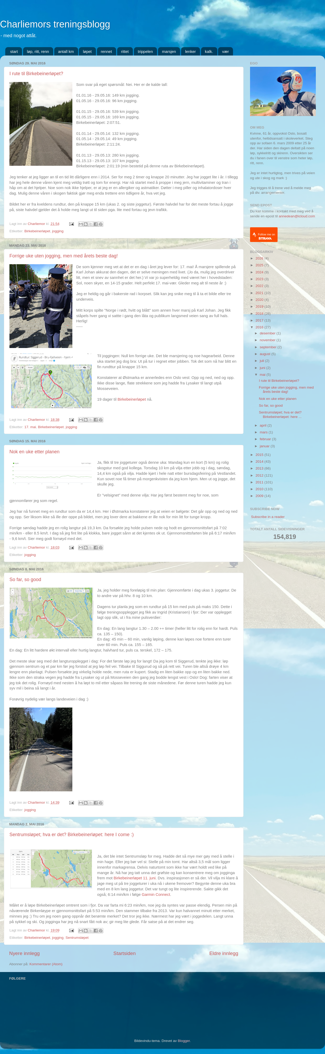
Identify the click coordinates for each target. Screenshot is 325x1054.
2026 (260, 258)
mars (264, 432)
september (269, 347)
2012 (260, 475)
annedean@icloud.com (297, 216)
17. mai (30, 427)
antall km (66, 51)
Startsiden (124, 953)
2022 (260, 286)
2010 (260, 489)
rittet (125, 51)
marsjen (169, 51)
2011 (260, 482)
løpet (87, 51)
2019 (260, 306)
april (263, 425)
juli (262, 361)
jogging (58, 231)
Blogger (184, 1041)
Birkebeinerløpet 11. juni (135, 878)
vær (225, 51)
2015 (260, 455)
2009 (260, 496)
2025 (260, 265)
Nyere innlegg (24, 953)
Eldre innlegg (223, 953)
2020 (260, 300)
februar (266, 439)
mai (263, 375)
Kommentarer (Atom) (45, 964)
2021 (260, 293)
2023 (260, 279)
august (265, 354)
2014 (260, 461)
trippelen (145, 51)
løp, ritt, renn (38, 51)
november (268, 340)
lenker (190, 51)
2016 (260, 327)
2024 (260, 272)
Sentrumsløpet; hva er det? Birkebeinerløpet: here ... (280, 414)
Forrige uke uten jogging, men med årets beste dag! (63, 255)
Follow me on (266, 236)
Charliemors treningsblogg (55, 24)
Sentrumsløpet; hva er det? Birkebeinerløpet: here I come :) (71, 834)
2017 (260, 320)
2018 (260, 314)
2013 (260, 468)
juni (263, 368)
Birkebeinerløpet (37, 231)
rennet (106, 51)
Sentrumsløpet (77, 938)
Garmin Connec (155, 894)
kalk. (209, 51)
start (14, 51)
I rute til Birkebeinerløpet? (36, 73)
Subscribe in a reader (268, 517)
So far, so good (25, 579)
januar (265, 446)
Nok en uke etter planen (34, 451)
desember (268, 333)
